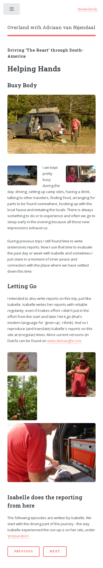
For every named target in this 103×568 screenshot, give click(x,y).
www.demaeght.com (64, 340)
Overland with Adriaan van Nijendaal (51, 27)
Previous (23, 551)
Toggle (12, 10)
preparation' (18, 535)
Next (55, 551)
